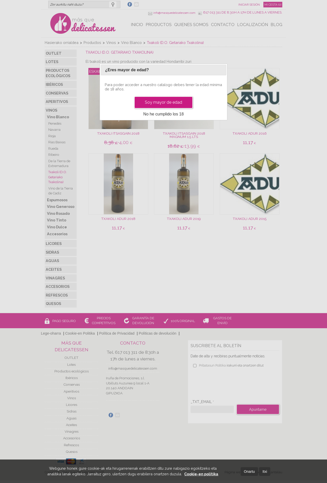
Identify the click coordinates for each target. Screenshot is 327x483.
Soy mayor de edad (163, 102)
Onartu (249, 471)
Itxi (264, 471)
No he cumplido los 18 (163, 114)
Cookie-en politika (201, 474)
